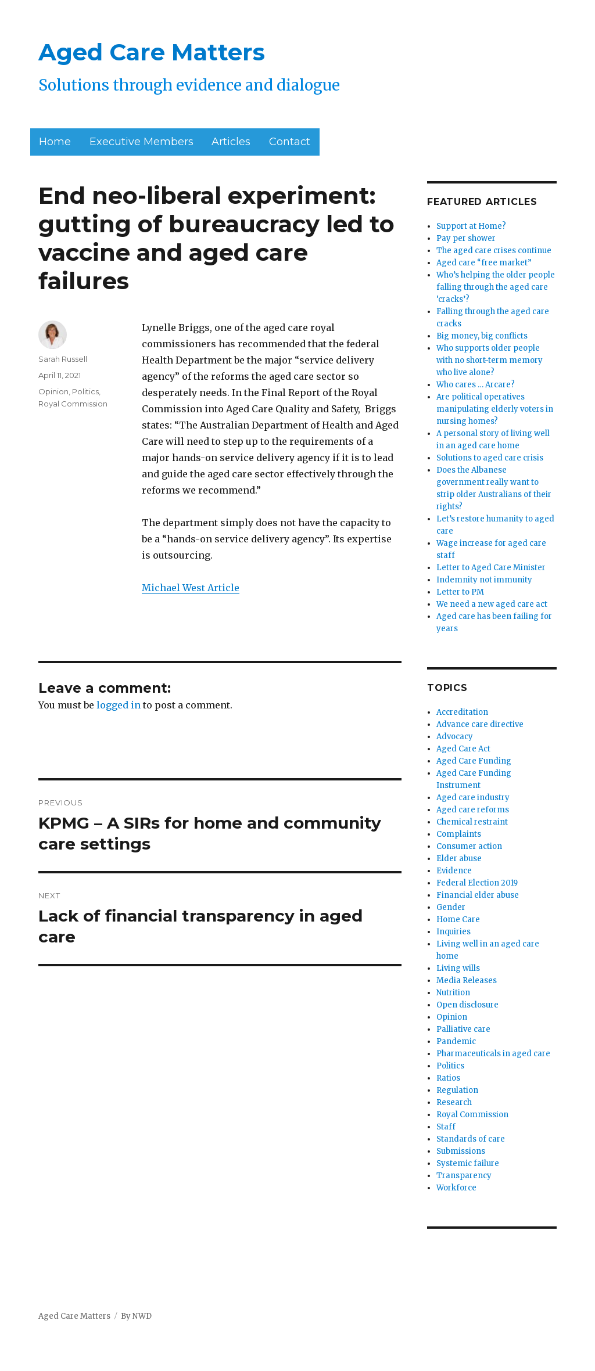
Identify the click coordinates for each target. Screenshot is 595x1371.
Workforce (456, 1188)
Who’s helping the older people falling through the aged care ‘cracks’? (495, 287)
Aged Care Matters (151, 52)
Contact (289, 141)
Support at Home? (471, 226)
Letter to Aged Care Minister (491, 568)
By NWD (136, 1316)
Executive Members (141, 141)
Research (454, 1102)
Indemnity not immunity (484, 580)
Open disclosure (467, 1005)
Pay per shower (466, 238)
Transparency (464, 1176)
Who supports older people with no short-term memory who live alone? (489, 360)
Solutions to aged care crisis (489, 458)
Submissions (460, 1151)
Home (55, 141)
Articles (231, 141)
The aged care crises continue (493, 251)
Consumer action (469, 846)
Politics (85, 391)
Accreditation (462, 712)
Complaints (458, 834)
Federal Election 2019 (477, 883)
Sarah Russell (62, 359)
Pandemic (456, 1041)
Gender (450, 907)
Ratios (448, 1078)
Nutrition (453, 993)
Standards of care (470, 1139)
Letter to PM (460, 592)
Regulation (457, 1090)
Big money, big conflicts (482, 336)
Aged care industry (473, 798)
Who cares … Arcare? (475, 385)
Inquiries (453, 932)
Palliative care (463, 1029)
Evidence (454, 871)
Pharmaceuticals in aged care (493, 1054)
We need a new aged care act (491, 604)
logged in (118, 705)
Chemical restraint (472, 822)
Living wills (458, 968)
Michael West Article (190, 587)
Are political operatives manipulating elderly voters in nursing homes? (494, 409)
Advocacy (454, 737)
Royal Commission (72, 403)
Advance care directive (480, 724)
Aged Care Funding (473, 761)
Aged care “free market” (484, 263)
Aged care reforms (472, 810)
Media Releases (466, 980)
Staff (446, 1127)
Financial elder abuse (477, 895)
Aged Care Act (463, 749)
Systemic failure (467, 1163)
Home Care (458, 919)
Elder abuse (459, 858)
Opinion (53, 391)
